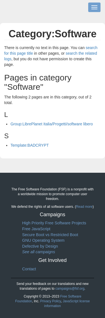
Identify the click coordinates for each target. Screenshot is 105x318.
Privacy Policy (50, 301)
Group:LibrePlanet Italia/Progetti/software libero (51, 124)
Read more (84, 207)
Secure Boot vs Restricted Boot (50, 234)
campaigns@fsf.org (70, 289)
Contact (29, 269)
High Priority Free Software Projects (54, 223)
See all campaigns (38, 252)
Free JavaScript (36, 229)
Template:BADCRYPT (29, 145)
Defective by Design (40, 246)
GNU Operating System (43, 240)
